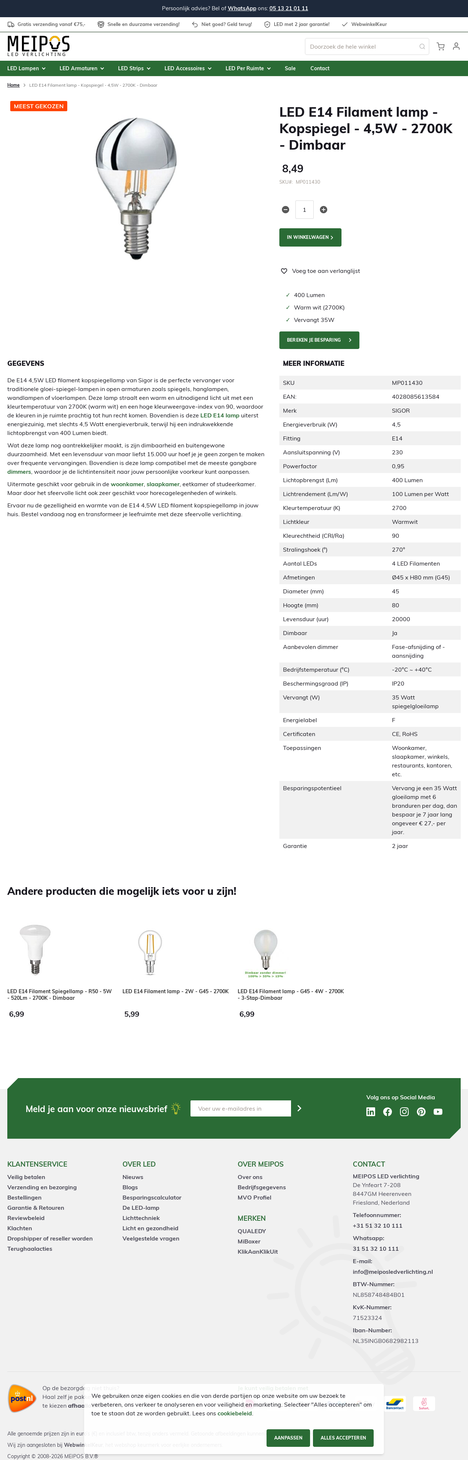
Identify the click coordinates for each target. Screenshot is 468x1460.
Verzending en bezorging (42, 1187)
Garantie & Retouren (35, 1207)
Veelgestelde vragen (151, 1238)
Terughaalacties (29, 1248)
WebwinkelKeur (83, 1445)
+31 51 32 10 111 (378, 1225)
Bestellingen (24, 1197)
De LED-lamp (140, 1207)
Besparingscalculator (151, 1197)
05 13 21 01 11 (288, 8)
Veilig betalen (26, 1177)
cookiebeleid (235, 1413)
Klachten (19, 1228)
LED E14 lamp (219, 415)
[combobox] (367, 46)
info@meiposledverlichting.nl (393, 1271)
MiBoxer (249, 1241)
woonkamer (127, 484)
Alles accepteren (343, 1438)
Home (13, 85)
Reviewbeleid (26, 1217)
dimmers (19, 471)
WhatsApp (242, 8)
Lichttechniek (141, 1217)
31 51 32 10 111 (376, 1248)
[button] (456, 46)
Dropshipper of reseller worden (50, 1238)
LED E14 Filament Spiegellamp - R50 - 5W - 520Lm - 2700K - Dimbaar (59, 994)
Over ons (250, 1177)
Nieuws (132, 1177)
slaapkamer (163, 484)
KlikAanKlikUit (258, 1251)
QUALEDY (252, 1231)
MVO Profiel (254, 1197)
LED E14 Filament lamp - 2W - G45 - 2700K (175, 991)
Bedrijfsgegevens (262, 1187)
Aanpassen (288, 1438)
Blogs (130, 1187)
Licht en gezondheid (150, 1228)
